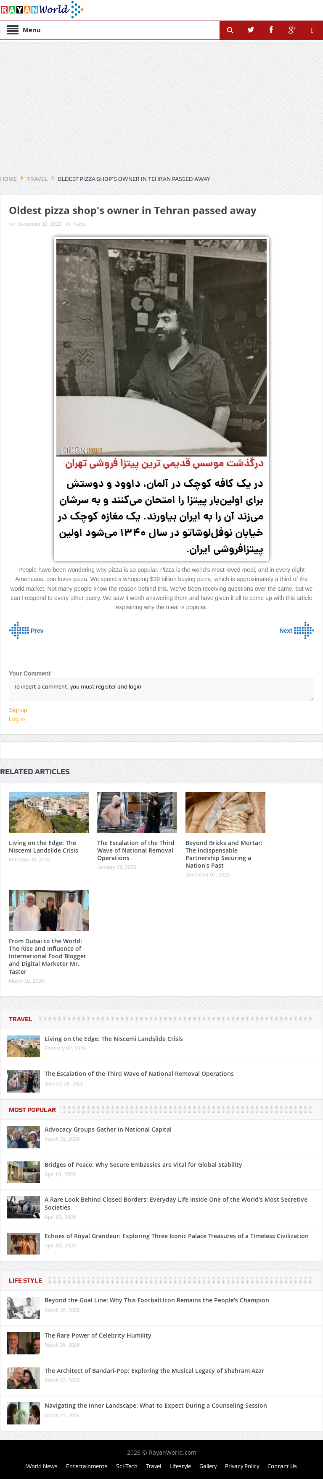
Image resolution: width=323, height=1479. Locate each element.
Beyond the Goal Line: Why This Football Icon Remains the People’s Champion (157, 1300)
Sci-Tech (127, 1466)
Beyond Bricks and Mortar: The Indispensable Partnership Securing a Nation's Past (223, 854)
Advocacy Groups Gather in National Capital (108, 1129)
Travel (80, 224)
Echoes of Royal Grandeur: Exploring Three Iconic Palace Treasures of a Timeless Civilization (177, 1236)
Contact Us (282, 1466)
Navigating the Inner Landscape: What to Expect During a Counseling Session (156, 1405)
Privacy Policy (242, 1466)
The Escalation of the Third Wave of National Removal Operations (136, 850)
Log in (17, 719)
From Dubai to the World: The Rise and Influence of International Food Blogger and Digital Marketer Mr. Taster (47, 956)
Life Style (25, 1280)
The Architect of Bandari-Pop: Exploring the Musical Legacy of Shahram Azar (154, 1371)
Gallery (208, 1466)
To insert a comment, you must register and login (161, 689)
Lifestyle (180, 1466)
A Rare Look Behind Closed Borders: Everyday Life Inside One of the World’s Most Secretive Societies (176, 1203)
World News (42, 1466)
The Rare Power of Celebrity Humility (98, 1335)
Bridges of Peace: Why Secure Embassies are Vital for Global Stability (143, 1165)
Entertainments (87, 1466)
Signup (18, 710)
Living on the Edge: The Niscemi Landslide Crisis (43, 846)
